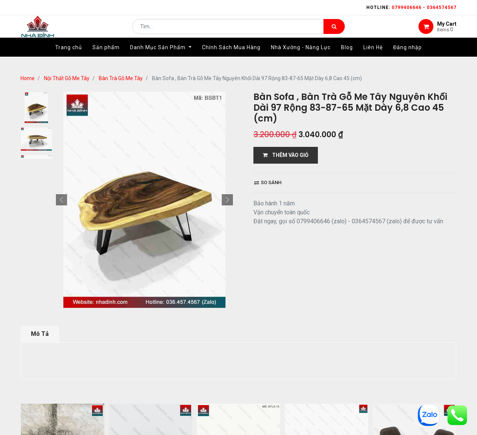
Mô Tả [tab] (40, 333)
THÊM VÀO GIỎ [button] (286, 155)
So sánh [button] (267, 182)
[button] (61, 199)
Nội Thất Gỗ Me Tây (66, 78)
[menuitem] (68, 58)
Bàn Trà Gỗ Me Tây (121, 78)
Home (27, 78)
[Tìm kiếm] (334, 32)
